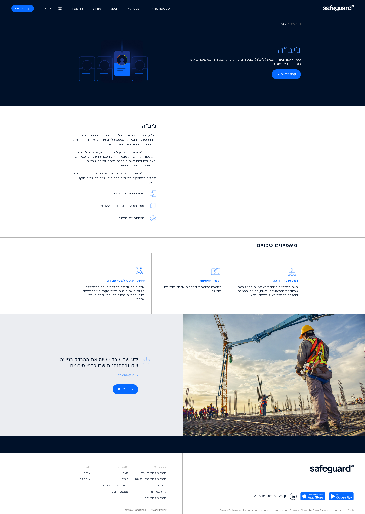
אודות (97, 8)
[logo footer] (268, 469)
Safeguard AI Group (269, 496)
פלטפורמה (160, 8)
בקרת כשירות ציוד (155, 498)
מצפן (125, 473)
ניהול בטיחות (158, 491)
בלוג (114, 8)
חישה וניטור (159, 485)
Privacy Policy (158, 510)
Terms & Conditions (134, 510)
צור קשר (77, 8)
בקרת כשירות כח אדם (153, 473)
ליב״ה (125, 479)
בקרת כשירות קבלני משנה (150, 479)
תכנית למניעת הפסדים (114, 485)
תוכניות (133, 8)
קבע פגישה (22, 8)
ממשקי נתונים (120, 491)
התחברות (53, 8)
